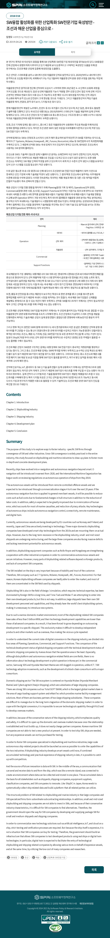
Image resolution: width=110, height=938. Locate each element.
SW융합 (14, 857)
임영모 (9, 37)
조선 (26, 857)
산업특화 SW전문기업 (56, 857)
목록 (94, 870)
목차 (73, 52)
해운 (38, 857)
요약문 (37, 52)
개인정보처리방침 (86, 903)
